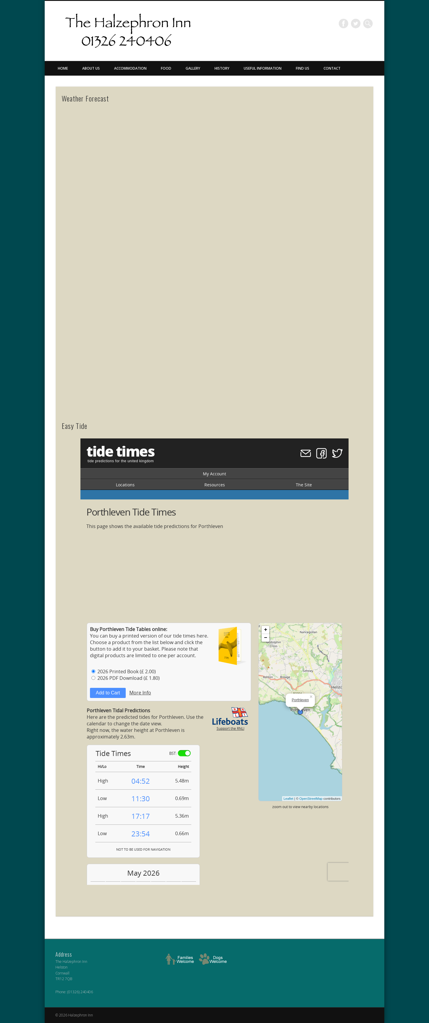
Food (166, 68)
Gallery (193, 68)
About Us (91, 68)
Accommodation (130, 68)
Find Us (302, 68)
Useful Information (263, 68)
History (221, 68)
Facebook (343, 23)
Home (63, 68)
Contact (332, 68)
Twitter (355, 23)
